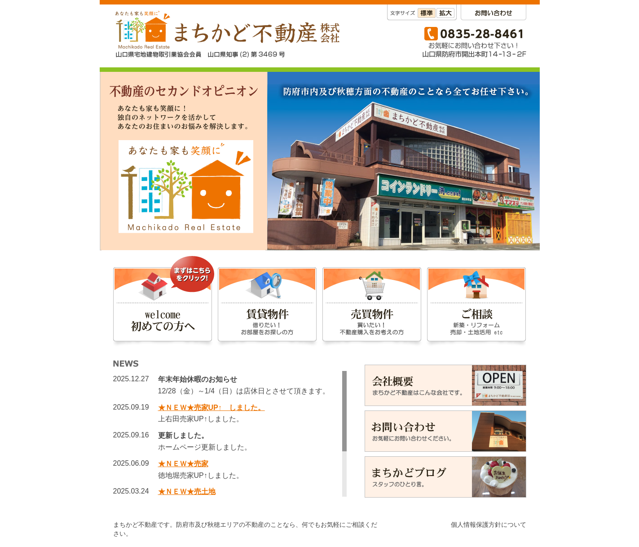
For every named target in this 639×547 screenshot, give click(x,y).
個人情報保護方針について (488, 524)
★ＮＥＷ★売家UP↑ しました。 (211, 407)
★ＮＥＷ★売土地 (187, 491)
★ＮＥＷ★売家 (183, 464)
